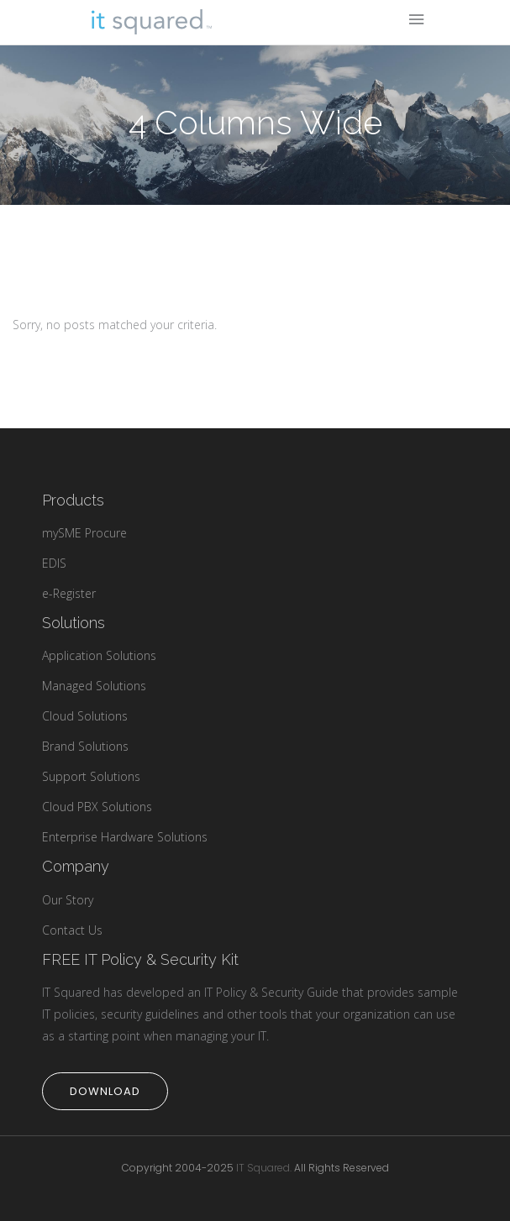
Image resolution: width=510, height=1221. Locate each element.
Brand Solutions (85, 746)
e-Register (69, 593)
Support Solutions (91, 776)
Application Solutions (99, 655)
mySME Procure (84, 533)
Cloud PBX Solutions (97, 807)
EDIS (54, 563)
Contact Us (72, 930)
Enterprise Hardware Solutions (125, 837)
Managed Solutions (94, 686)
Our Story (67, 900)
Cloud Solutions (85, 716)
